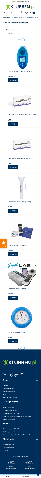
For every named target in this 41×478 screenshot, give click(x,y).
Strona (19, 39)
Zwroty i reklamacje (9, 419)
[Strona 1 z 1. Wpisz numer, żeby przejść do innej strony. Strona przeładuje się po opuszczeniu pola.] (23, 40)
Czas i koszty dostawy (10, 410)
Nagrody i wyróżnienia (10, 397)
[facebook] (5, 375)
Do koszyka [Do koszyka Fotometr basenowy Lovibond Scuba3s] (13, 80)
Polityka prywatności (9, 432)
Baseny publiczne (6, 17)
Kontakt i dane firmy (9, 391)
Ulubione (5, 450)
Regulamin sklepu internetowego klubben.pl (16, 435)
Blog (4, 394)
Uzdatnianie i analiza (32, 17)
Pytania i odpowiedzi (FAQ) (11, 429)
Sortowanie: (10, 30)
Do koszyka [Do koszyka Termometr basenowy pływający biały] (13, 210)
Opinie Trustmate (8, 388)
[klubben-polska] (20, 363)
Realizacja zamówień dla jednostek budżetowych (18, 416)
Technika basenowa (19, 17)
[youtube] (16, 374)
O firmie (5, 385)
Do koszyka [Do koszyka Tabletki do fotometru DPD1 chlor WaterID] (13, 167)
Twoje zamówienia (8, 444)
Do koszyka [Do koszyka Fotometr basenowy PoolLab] (13, 297)
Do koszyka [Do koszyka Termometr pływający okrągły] (13, 341)
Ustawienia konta (8, 447)
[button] (4, 13)
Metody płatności (8, 407)
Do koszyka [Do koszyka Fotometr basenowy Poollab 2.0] (13, 254)
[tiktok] (11, 375)
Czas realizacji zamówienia (11, 413)
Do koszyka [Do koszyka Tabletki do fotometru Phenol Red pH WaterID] (13, 124)
